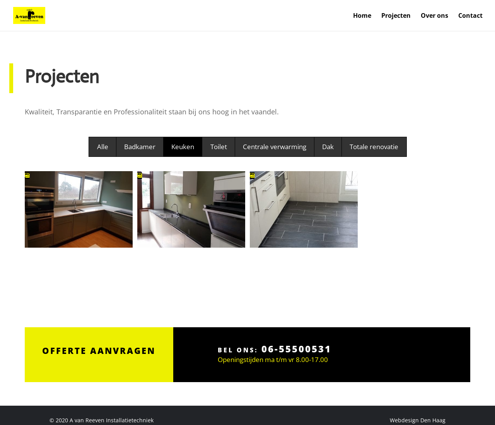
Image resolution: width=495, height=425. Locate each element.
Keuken (182, 146)
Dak (328, 146)
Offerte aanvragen (98, 328)
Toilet (218, 146)
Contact (470, 16)
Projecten (396, 16)
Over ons (434, 16)
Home (362, 16)
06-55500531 (295, 327)
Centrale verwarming (274, 146)
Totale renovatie (374, 146)
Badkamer (139, 146)
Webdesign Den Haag (418, 420)
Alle (102, 146)
